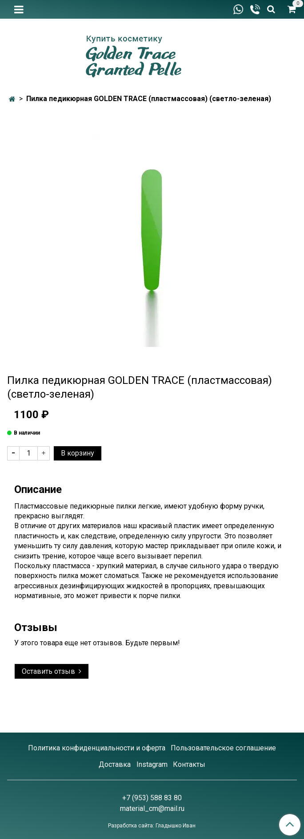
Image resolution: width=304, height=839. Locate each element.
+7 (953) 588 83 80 (152, 798)
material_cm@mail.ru (152, 808)
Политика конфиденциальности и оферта (96, 748)
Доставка (115, 764)
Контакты (189, 764)
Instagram (152, 764)
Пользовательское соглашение (223, 748)
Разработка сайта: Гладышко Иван (152, 825)
